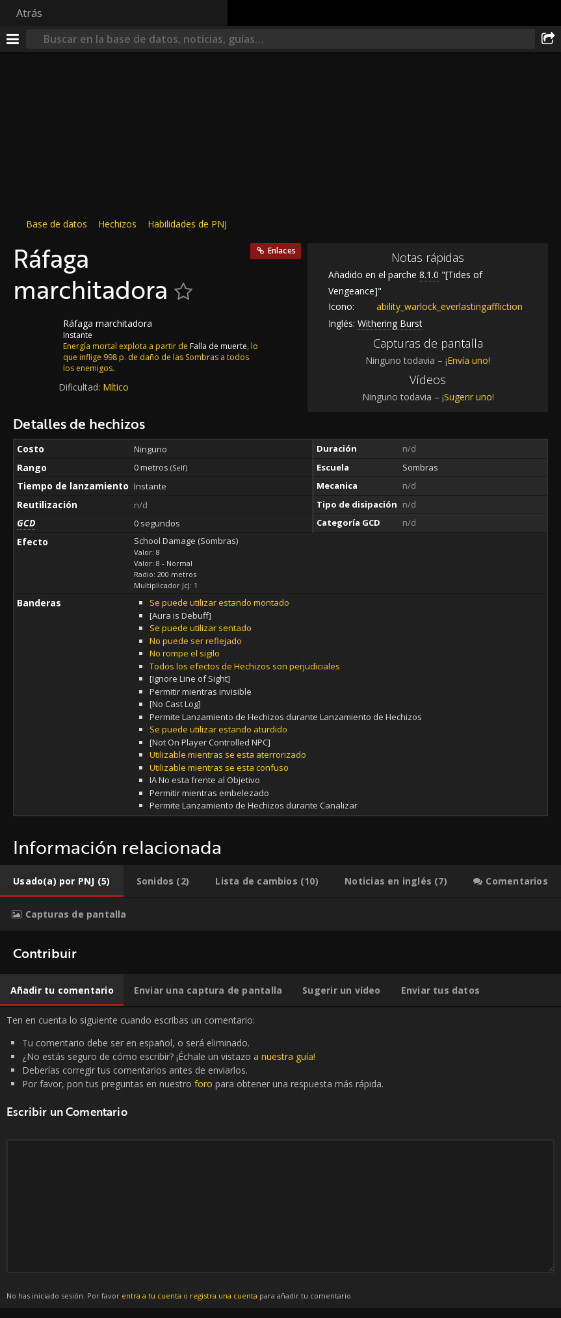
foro (203, 1084)
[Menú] (13, 39)
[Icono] (35, 333)
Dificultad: (81, 387)
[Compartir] (548, 39)
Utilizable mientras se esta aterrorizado (228, 754)
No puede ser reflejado (196, 641)
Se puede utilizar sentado (201, 628)
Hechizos (117, 224)
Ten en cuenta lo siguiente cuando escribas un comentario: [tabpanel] (280, 1158)
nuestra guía (287, 1056)
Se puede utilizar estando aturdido (218, 729)
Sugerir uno (468, 397)
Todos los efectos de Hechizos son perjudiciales (245, 666)
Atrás (29, 13)
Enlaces (282, 250)
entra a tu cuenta (151, 1295)
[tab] (62, 881)
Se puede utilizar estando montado (219, 602)
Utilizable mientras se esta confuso (219, 767)
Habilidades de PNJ (187, 224)
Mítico (116, 387)
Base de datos (56, 224)
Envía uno (467, 360)
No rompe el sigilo (185, 653)
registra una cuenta (223, 1295)
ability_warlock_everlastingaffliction (440, 306)
